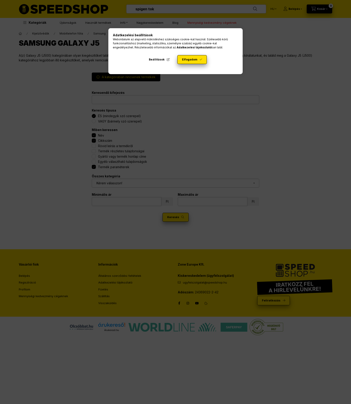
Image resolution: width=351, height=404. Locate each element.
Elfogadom (189, 59)
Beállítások (157, 59)
